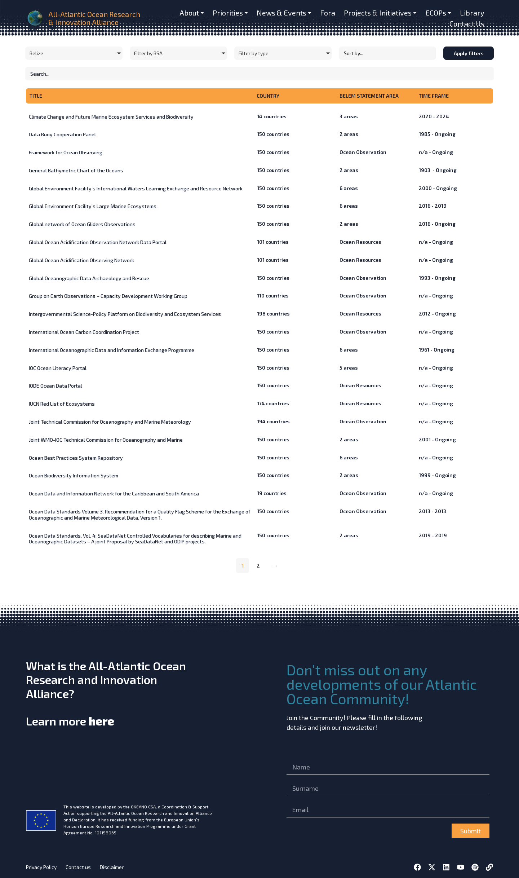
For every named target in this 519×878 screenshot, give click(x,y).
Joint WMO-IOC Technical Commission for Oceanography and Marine (106, 440)
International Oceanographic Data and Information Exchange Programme (111, 350)
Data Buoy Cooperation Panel (62, 134)
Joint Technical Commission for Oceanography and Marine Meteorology (110, 422)
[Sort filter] (387, 53)
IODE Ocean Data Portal (55, 386)
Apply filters (469, 53)
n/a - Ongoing (436, 152)
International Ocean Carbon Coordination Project (84, 332)
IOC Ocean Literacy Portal (57, 368)
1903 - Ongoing (438, 170)
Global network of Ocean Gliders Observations (82, 224)
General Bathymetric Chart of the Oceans (76, 170)
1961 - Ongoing (436, 350)
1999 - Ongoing (437, 475)
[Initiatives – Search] (259, 73)
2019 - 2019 (433, 535)
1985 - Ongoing (437, 134)
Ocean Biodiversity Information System (73, 475)
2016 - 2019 (433, 206)
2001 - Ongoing (437, 439)
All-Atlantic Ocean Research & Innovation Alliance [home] (94, 18)
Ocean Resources (360, 242)
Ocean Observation (363, 152)
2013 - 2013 (432, 511)
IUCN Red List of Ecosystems (62, 404)
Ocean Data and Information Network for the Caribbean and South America (114, 493)
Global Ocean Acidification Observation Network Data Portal (98, 242)
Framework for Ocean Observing (65, 152)
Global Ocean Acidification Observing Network (81, 260)
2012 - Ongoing (437, 313)
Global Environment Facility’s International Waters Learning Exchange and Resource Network (136, 188)
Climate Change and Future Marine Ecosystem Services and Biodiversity (111, 117)
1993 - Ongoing (437, 278)
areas (349, 116)
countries (272, 116)
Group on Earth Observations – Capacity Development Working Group (108, 296)
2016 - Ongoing (437, 224)
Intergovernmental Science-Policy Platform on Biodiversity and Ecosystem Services (125, 314)
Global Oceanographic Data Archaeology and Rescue (89, 278)
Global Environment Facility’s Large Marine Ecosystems (92, 206)
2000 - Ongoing (438, 188)
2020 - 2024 (434, 116)
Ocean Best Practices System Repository (76, 458)
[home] (35, 18)
